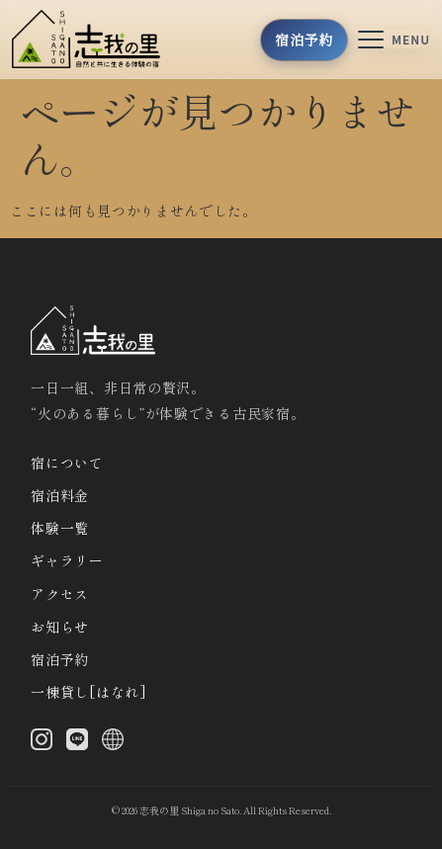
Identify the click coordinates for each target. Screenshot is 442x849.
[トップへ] (92, 39)
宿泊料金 (60, 495)
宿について (67, 462)
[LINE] (77, 743)
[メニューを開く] (394, 39)
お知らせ (60, 627)
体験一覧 (60, 528)
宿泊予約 (60, 659)
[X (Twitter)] (113, 743)
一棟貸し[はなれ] (88, 692)
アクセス (60, 594)
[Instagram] (41, 743)
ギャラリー (67, 560)
